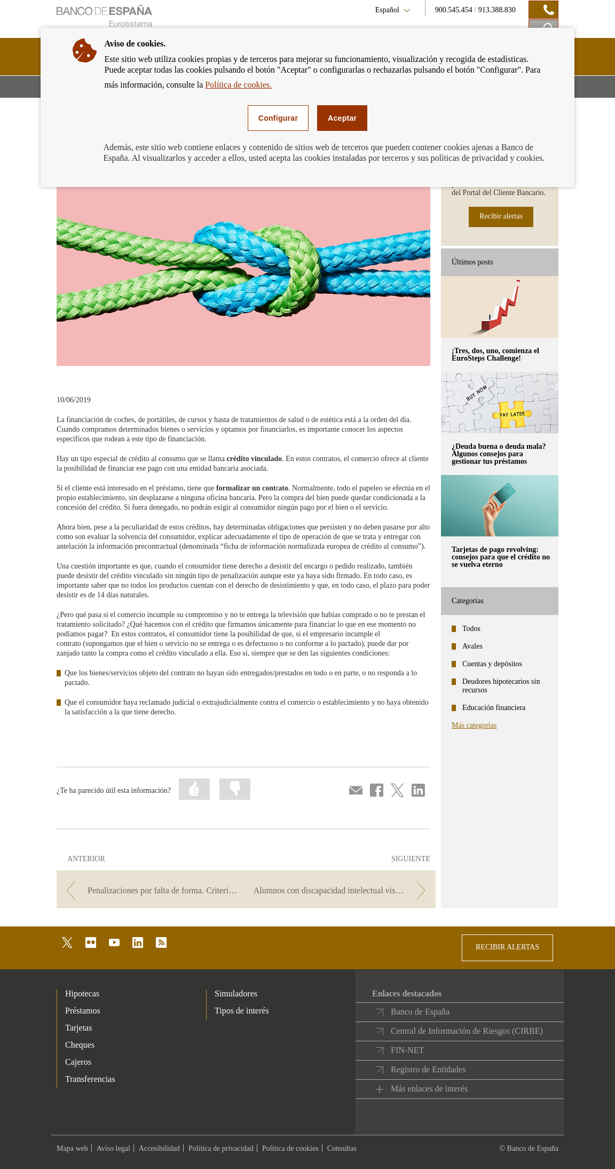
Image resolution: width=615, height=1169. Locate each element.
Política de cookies (290, 1148)
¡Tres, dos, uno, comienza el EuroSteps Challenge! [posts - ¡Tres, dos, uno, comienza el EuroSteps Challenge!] (495, 354)
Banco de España (420, 1011)
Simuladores (236, 993)
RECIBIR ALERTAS (507, 947)
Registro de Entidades (428, 1069)
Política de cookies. (238, 84)
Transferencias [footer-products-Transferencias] (90, 1079)
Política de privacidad (221, 1148)
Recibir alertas (501, 216)
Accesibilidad (159, 1148)
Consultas (342, 1148)
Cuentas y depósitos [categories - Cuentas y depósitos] (492, 664)
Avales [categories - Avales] (472, 646)
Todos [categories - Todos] (471, 629)
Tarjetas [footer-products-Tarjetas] (78, 1027)
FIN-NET (407, 1050)
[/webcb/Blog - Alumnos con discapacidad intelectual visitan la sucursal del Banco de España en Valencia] (342, 890)
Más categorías (474, 725)
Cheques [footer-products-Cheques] (79, 1044)
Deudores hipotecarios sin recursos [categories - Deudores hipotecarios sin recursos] (501, 685)
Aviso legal (113, 1148)
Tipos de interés (242, 1010)
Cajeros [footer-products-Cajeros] (78, 1061)
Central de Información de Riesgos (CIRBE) (467, 1030)
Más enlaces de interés (429, 1088)
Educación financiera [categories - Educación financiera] (494, 708)
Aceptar (342, 118)
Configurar (278, 118)
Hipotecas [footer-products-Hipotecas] (82, 993)
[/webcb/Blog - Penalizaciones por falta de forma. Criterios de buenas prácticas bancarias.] (150, 890)
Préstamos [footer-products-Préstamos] (82, 1010)
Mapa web (72, 1148)
